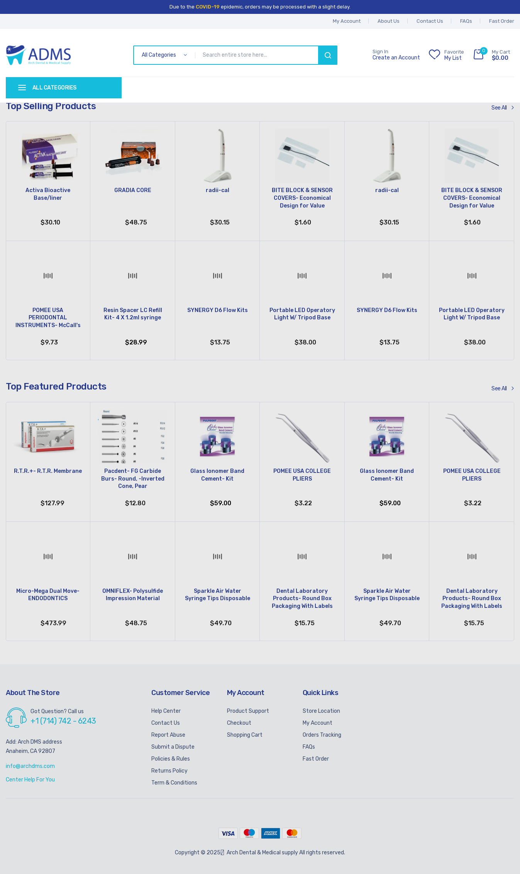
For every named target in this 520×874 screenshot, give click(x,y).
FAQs (466, 21)
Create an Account (396, 58)
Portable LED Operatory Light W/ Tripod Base (302, 314)
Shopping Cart (245, 735)
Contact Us (430, 21)
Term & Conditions (174, 783)
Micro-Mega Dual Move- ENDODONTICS (48, 595)
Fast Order (501, 21)
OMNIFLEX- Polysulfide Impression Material (132, 595)
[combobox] (258, 55)
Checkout (239, 723)
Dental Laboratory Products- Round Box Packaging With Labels (302, 598)
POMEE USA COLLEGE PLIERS (302, 475)
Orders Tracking (322, 735)
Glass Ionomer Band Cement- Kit (217, 475)
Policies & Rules (170, 759)
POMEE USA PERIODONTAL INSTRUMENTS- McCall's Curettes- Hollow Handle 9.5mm (48, 318)
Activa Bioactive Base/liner (47, 194)
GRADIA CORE (132, 190)
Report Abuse (168, 735)
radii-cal (217, 190)
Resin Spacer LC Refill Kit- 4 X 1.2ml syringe (132, 314)
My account (347, 21)
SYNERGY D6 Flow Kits (217, 310)
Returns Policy (169, 771)
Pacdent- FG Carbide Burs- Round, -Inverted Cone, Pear (132, 478)
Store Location (321, 711)
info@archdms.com (30, 766)
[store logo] (38, 55)
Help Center (166, 711)
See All (499, 108)
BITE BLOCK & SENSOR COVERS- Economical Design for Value (302, 198)
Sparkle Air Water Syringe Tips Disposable (217, 595)
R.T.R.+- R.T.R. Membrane (48, 471)
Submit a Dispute (173, 747)
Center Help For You (30, 779)
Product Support (248, 711)
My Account (317, 723)
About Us (389, 21)
